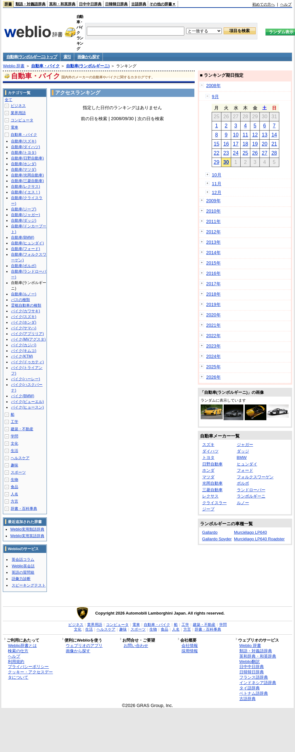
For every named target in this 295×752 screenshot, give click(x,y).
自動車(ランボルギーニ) (88, 66)
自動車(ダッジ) (23, 220)
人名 (14, 494)
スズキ (208, 444)
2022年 (213, 335)
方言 (14, 501)
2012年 (213, 231)
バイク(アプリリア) (27, 333)
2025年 (213, 366)
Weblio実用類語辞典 (27, 529)
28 (274, 153)
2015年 (213, 262)
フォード (245, 470)
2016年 (213, 273)
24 (236, 153)
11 (245, 134)
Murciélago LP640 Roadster (259, 539)
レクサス (210, 496)
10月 (216, 174)
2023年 (213, 345)
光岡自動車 (212, 483)
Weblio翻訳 (249, 661)
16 (226, 144)
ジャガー (245, 444)
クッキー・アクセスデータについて (30, 675)
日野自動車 (212, 464)
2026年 (213, 377)
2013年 (213, 242)
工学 (14, 422)
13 (264, 134)
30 (226, 162)
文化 (14, 443)
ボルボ (243, 483)
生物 (14, 479)
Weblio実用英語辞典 (27, 536)
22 (216, 153)
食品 (14, 487)
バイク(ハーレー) (25, 379)
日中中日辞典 (90, 4)
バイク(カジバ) (23, 345)
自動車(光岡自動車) (27, 175)
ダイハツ (210, 451)
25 (245, 153)
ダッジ (243, 451)
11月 (216, 183)
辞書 (8, 4)
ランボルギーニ (251, 496)
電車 (14, 127)
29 (216, 162)
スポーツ (18, 472)
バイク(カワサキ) (25, 311)
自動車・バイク (45, 66)
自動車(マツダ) (23, 169)
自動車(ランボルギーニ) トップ (31, 56)
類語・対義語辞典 (30, 4)
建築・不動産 (22, 429)
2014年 (213, 252)
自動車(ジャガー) (25, 215)
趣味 (14, 465)
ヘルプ (286, 4)
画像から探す (88, 56)
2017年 (213, 283)
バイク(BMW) (22, 396)
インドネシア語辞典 (257, 682)
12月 (216, 192)
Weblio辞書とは (22, 645)
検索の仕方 (18, 651)
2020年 (213, 314)
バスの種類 (20, 300)
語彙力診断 (21, 579)
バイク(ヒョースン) (27, 407)
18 (245, 144)
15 (216, 144)
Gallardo (210, 532)
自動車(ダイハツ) (25, 147)
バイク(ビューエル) (27, 401)
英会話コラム (23, 559)
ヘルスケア (20, 458)
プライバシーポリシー (28, 666)
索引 (67, 56)
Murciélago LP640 (250, 532)
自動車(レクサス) (25, 186)
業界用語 (18, 113)
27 (264, 153)
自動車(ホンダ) (23, 164)
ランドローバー (251, 489)
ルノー (243, 502)
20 (264, 144)
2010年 (213, 211)
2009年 (213, 200)
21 (274, 144)
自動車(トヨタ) (23, 152)
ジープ (208, 509)
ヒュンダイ (247, 464)
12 (255, 134)
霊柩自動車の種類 (26, 305)
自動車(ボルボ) (23, 266)
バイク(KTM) (22, 356)
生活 (14, 450)
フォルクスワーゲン (255, 477)
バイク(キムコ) (23, 350)
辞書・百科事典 (24, 508)
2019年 (213, 304)
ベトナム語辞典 (253, 693)
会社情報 (189, 645)
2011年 (213, 221)
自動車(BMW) (22, 237)
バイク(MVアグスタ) (28, 339)
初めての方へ (263, 4)
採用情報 (189, 651)
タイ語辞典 (249, 688)
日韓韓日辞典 (116, 4)
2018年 (213, 294)
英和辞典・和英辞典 (257, 656)
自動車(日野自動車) (27, 158)
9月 (215, 96)
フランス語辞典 (253, 677)
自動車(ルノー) (23, 294)
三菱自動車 (212, 489)
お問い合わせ (136, 645)
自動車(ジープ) (23, 209)
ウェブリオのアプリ (84, 645)
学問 (14, 436)
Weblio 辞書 (14, 66)
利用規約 (16, 661)
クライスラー (214, 502)
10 (236, 134)
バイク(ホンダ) (23, 322)
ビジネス (18, 105)
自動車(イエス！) (25, 192)
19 (255, 144)
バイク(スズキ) (23, 317)
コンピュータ (22, 120)
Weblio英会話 (23, 566)
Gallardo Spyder (217, 539)
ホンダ (208, 470)
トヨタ (208, 457)
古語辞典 (138, 4)
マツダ (208, 477)
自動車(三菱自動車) (27, 181)
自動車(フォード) (25, 249)
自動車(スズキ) (23, 141)
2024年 (213, 356)
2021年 (213, 325)
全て (8, 100)
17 (236, 144)
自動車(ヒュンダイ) (27, 243)
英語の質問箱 (23, 572)
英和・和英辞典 (62, 4)
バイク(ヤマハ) (23, 328)
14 (274, 134)
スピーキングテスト (29, 585)
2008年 (213, 85)
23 (226, 153)
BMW (242, 457)
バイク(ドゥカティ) (27, 362)
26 (255, 153)
